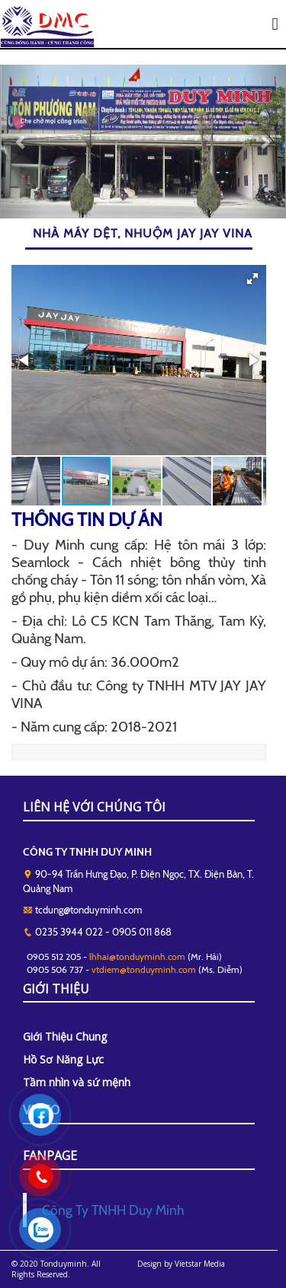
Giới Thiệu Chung (65, 1036)
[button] (252, 278)
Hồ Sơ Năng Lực (63, 1059)
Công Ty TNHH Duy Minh (113, 1210)
